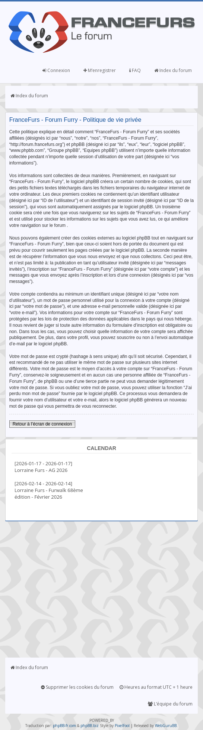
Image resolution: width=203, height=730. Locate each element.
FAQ (135, 70)
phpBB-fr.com (64, 725)
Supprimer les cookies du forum (77, 687)
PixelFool (122, 725)
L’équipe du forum (170, 704)
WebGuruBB (166, 725)
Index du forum (173, 70)
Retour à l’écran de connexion (42, 424)
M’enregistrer (99, 70)
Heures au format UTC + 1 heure (156, 687)
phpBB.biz (89, 725)
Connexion (56, 70)
